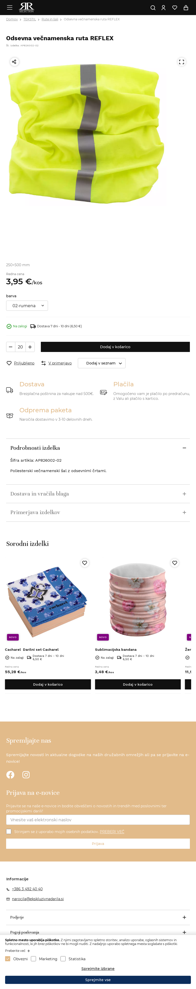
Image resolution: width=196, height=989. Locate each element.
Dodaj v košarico (115, 347)
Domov (12, 19)
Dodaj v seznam (105, 363)
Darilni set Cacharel (32, 649)
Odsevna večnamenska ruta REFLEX (92, 19)
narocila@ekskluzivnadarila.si (38, 899)
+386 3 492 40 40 (27, 889)
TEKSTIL (29, 19)
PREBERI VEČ (112, 832)
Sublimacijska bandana (116, 649)
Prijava (98, 843)
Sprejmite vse (98, 980)
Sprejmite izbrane (98, 968)
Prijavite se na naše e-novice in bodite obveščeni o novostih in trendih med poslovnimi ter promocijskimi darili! (86, 808)
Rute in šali (50, 19)
